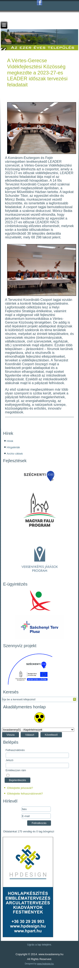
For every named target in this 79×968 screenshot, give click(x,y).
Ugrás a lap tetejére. (39, 944)
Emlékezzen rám (16, 770)
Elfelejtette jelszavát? (20, 787)
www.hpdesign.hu (45, 964)
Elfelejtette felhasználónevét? (25, 793)
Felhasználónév (15, 750)
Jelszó (9, 760)
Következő (51, 734)
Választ (29, 734)
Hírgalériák (13, 447)
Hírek (10, 441)
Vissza (11, 734)
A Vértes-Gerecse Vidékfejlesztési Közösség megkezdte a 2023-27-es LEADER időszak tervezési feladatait (37, 72)
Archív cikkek (15, 453)
